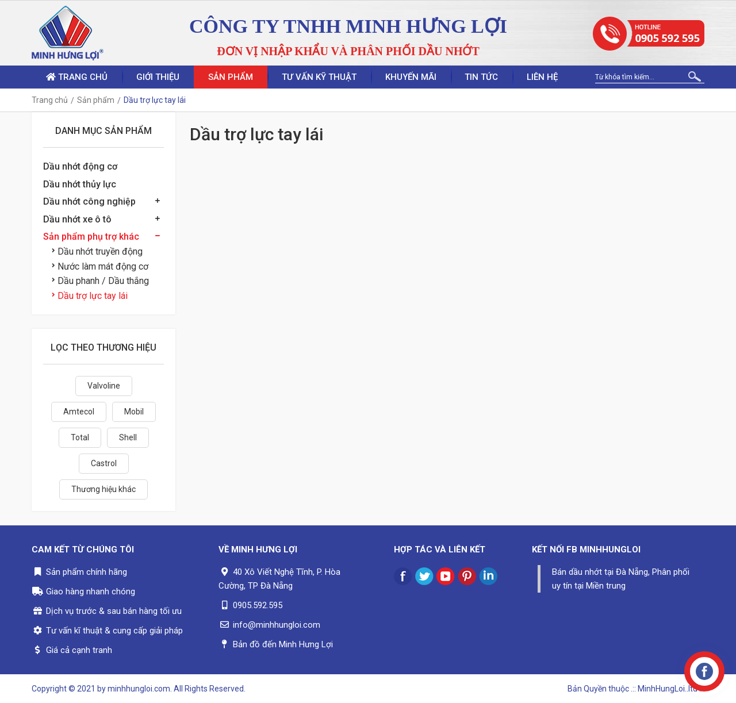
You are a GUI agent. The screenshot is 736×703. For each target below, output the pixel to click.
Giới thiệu (157, 77)
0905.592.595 (257, 605)
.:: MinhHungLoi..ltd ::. (667, 688)
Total (80, 437)
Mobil (134, 411)
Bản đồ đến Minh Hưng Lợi (283, 644)
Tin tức (482, 77)
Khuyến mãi (410, 77)
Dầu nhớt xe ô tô (77, 219)
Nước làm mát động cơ (100, 266)
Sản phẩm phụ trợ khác (91, 236)
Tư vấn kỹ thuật (319, 77)
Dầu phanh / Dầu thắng (100, 280)
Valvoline (103, 385)
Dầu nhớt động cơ (80, 166)
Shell (128, 437)
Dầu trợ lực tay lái (90, 295)
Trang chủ (77, 77)
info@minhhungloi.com (276, 625)
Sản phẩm (230, 77)
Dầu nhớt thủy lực (79, 184)
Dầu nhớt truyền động (97, 251)
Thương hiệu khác (103, 489)
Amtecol (78, 411)
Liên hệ (542, 77)
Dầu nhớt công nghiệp (89, 201)
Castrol (104, 463)
